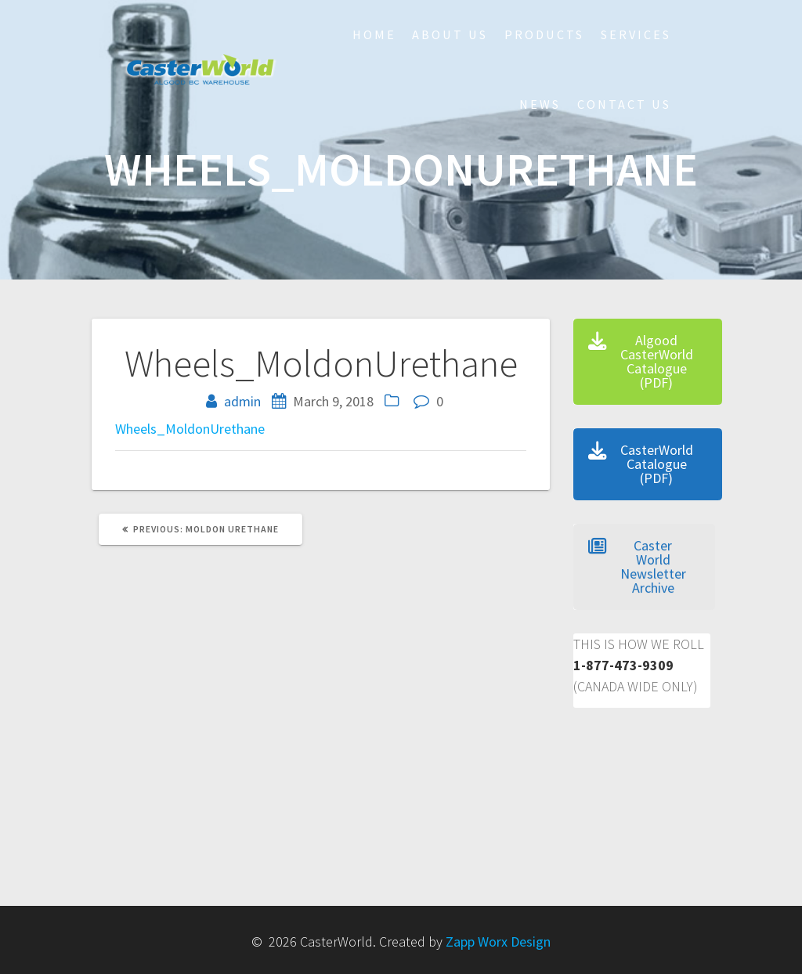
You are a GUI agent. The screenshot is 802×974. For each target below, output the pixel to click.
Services (636, 34)
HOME (374, 34)
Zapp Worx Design (498, 942)
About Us (450, 34)
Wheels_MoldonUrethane (190, 429)
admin (242, 401)
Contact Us (624, 104)
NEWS (540, 104)
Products (544, 34)
